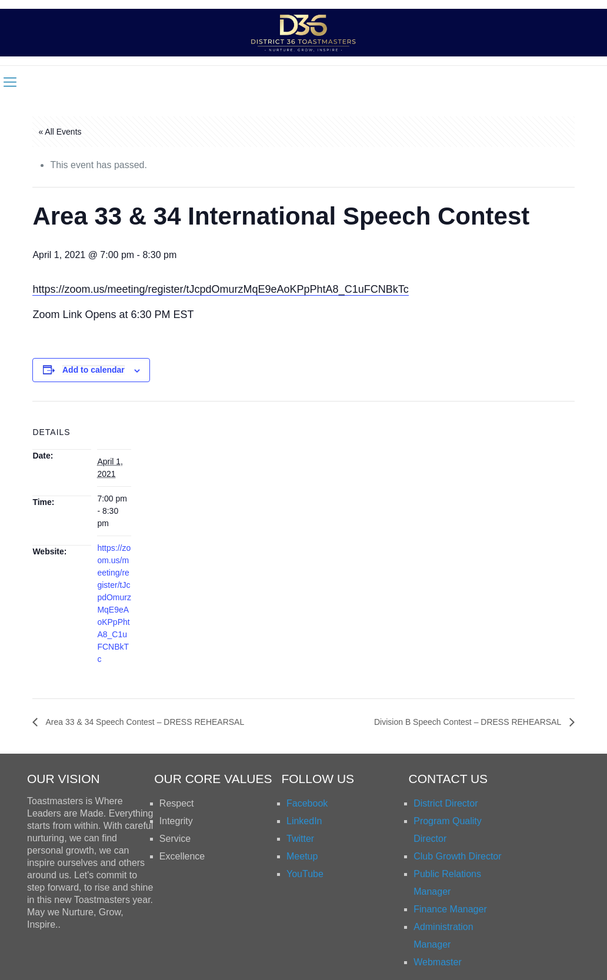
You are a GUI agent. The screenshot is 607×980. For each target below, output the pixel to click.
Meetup (302, 856)
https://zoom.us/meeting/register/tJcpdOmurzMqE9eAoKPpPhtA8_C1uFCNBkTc (220, 289)
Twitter (300, 839)
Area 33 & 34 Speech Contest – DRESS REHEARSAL (144, 722)
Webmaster (437, 962)
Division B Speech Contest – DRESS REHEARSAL (468, 722)
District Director (445, 803)
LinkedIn (304, 821)
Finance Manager (450, 909)
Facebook (307, 803)
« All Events (59, 131)
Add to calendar (93, 369)
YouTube (304, 874)
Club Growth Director (457, 856)
